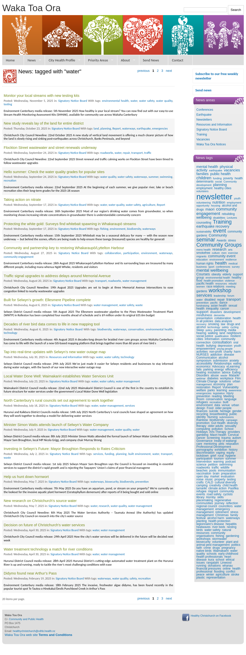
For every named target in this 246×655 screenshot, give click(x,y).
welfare (201, 390)
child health (230, 485)
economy (219, 384)
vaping (220, 452)
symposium (203, 360)
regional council (206, 506)
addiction (216, 354)
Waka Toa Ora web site (38, 635)
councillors (226, 506)
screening (213, 438)
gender (236, 411)
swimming (225, 464)
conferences (223, 266)
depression (225, 345)
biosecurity (203, 542)
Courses (203, 274)
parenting (220, 330)
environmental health (217, 277)
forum (230, 295)
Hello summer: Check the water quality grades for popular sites (54, 172)
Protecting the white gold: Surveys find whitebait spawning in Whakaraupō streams (70, 224)
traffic (215, 467)
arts (230, 249)
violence (230, 280)
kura (211, 559)
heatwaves (203, 527)
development (232, 312)
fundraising (202, 305)
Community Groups (219, 245)
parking (208, 369)
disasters (216, 312)
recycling (202, 414)
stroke (235, 574)
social (218, 181)
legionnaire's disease (210, 524)
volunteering (203, 202)
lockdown (202, 455)
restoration (203, 387)
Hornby (211, 497)
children (203, 177)
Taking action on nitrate (22, 200)
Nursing (212, 417)
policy (208, 330)
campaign (231, 420)
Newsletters (204, 119)
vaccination (203, 473)
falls (199, 369)
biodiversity (216, 420)
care (199, 443)
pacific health (205, 283)
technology (213, 327)
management (204, 384)
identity (201, 417)
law (223, 324)
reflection (232, 503)
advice (226, 372)
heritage (225, 411)
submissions (226, 417)
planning (220, 185)
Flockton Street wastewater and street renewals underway (50, 148)
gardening (232, 536)
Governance (204, 441)
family (234, 515)
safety (225, 327)
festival (200, 518)
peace (200, 574)
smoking (213, 324)
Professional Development (213, 446)
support (202, 312)
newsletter (214, 196)
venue (226, 405)
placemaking (204, 500)
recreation (215, 402)
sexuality (230, 426)
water (199, 299)
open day (202, 476)
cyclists (228, 494)
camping (201, 485)
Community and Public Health (26, 619)
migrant (213, 491)
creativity (215, 485)
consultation (222, 342)
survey (236, 266)
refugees (202, 402)
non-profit (215, 351)
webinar (200, 378)
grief (213, 455)
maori (210, 209)
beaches (201, 470)
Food (210, 408)
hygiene (230, 455)
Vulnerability (231, 387)
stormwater (219, 539)
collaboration (222, 318)
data (217, 405)
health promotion (213, 280)
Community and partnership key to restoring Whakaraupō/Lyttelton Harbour (64, 248)
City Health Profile (62, 60)
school (220, 559)
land (222, 333)
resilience (231, 259)
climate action (217, 488)
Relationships (223, 363)
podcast (230, 461)
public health (220, 174)
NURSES (202, 354)
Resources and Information (214, 124)
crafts (200, 482)
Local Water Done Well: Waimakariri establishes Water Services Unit (58, 376)
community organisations (210, 534)
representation (216, 577)
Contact (177, 60)
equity (230, 452)
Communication (206, 357)
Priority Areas (98, 60)
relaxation (232, 443)
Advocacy (218, 366)
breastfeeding (219, 414)
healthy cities (222, 188)
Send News (151, 60)
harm (237, 351)
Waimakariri (221, 550)
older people (223, 408)
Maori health (218, 435)
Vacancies (203, 139)
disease (229, 354)
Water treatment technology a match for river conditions (48, 549)
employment (204, 188)
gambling (202, 435)
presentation (204, 318)
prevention (202, 302)
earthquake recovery (212, 226)
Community (218, 235)
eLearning (233, 366)
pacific (214, 302)
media (232, 330)
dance (223, 302)
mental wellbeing (212, 270)
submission (220, 360)
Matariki (234, 375)
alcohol (223, 357)
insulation (214, 372)
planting (201, 521)
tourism (219, 458)
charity (228, 351)
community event (222, 256)
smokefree (203, 253)
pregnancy (228, 548)
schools (211, 553)
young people (225, 348)
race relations (215, 286)
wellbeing (203, 217)
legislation (219, 393)
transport (233, 299)
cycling (234, 327)
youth (237, 198)
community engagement (216, 211)
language (230, 399)
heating (201, 372)
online (227, 568)
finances (201, 411)
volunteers (202, 191)
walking (213, 333)
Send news (203, 90)
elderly (227, 274)
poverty (228, 178)
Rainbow (202, 420)
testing (231, 479)
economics (203, 366)
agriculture (222, 574)
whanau (227, 565)
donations (214, 565)
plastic (200, 577)
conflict (230, 571)
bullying (211, 345)
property (219, 479)
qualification (222, 336)
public (233, 414)
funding (217, 178)
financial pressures (208, 568)
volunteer (218, 542)
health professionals (209, 556)
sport (211, 266)
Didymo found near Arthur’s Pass (30, 573)
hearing (201, 333)
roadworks (203, 467)
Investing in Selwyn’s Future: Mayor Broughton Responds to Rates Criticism (64, 449)
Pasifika (233, 488)
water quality (164, 101)
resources (221, 283)
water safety (213, 530)
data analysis (223, 321)
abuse (215, 375)
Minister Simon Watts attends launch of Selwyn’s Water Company (56, 425)
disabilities (219, 217)
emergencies (203, 393)
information (212, 339)
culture (216, 252)
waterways (233, 518)
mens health (203, 249)
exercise (233, 252)
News (32, 60)
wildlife (225, 467)
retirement (222, 512)
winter (210, 574)
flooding (219, 571)
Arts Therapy (217, 432)
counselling (203, 222)
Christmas (222, 515)
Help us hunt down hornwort (26, 477)
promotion (202, 423)
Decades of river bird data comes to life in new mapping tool (52, 324)
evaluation (227, 476)
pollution (217, 429)
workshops (203, 539)
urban (236, 381)
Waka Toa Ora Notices (211, 144)
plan (230, 384)
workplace (226, 378)
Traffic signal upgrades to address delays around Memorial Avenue (57, 276)
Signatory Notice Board (211, 129)
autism (236, 438)
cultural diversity (225, 482)
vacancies (232, 170)
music (209, 479)
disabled (210, 299)
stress (232, 240)
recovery (201, 324)
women (200, 286)
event (219, 231)
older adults (215, 426)
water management (134, 281)
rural (221, 455)
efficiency (231, 369)
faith (199, 548)
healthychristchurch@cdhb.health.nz (34, 630)
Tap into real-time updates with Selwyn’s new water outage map (55, 352)
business (201, 266)
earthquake (215, 170)
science (201, 464)
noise (200, 479)
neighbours (234, 333)
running (201, 565)
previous (144, 71)
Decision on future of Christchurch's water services (44, 525)
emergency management (213, 510)
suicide (213, 411)
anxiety (234, 360)
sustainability (203, 231)
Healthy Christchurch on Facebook (211, 615)
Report (216, 387)
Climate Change (207, 381)
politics (235, 545)
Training (201, 134)
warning (218, 461)
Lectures (232, 217)
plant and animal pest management (217, 543)
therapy (201, 426)
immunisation (226, 470)
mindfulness (204, 315)
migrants (201, 256)
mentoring (210, 443)
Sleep (200, 330)
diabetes (212, 378)
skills (220, 497)
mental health (207, 167)
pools (212, 470)
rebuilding (228, 214)
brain (216, 473)
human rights (204, 263)
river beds (218, 527)
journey (219, 503)
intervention (204, 461)
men (223, 252)
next (169, 71)
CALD (209, 482)
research (219, 249)
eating (237, 363)
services (204, 295)
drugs (216, 548)
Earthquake (203, 114)
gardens (201, 291)
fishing (220, 536)
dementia (219, 315)
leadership (220, 295)
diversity (232, 423)
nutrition (218, 202)
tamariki (201, 488)
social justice (204, 336)
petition (213, 464)
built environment (212, 403)
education (202, 259)
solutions (225, 381)
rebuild (232, 283)
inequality (212, 308)
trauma (225, 438)
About (125, 60)
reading (217, 396)
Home (10, 60)
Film (238, 378)
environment (216, 259)
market (214, 476)
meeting (230, 286)
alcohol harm (215, 518)
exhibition (221, 449)
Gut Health (218, 423)
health (221, 263)
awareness (235, 390)
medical (233, 263)
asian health (219, 305)
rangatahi (212, 562)
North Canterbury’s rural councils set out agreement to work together (59, 400)
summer (230, 458)
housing (215, 205)
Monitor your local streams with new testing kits (41, 96)
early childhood (228, 553)
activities (202, 351)
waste (223, 375)
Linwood (225, 562)
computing (203, 429)
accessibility (204, 363)
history (233, 449)
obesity (216, 274)
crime (207, 548)
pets (221, 443)
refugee (201, 491)
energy (219, 369)
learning (221, 390)
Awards (221, 240)
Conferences (204, 109)
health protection (219, 521)
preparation (228, 473)
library (200, 497)
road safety (214, 494)
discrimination (205, 452)
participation (204, 458)
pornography (204, 449)
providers (234, 432)
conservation (214, 399)
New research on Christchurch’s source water (40, 501)
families (202, 174)
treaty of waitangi (225, 441)
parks (211, 390)
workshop (220, 290)
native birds (203, 550)
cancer (224, 308)
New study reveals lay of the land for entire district (43, 123)
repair (221, 299)
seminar (205, 240)
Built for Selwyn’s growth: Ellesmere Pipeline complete (47, 300)
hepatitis (231, 524)
